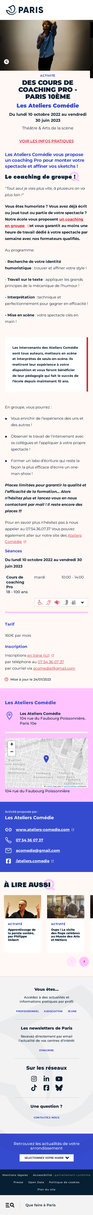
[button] (46, 759)
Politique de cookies (64, 1182)
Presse (18, 1182)
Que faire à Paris (41, 1205)
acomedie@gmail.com (54, 668)
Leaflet (48, 786)
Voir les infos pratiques (46, 141)
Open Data (36, 1182)
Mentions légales (15, 1175)
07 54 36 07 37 (51, 661)
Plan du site (46, 1189)
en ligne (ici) (38, 655)
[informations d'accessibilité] (61, 602)
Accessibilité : (62, 1175)
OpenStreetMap (70, 786)
